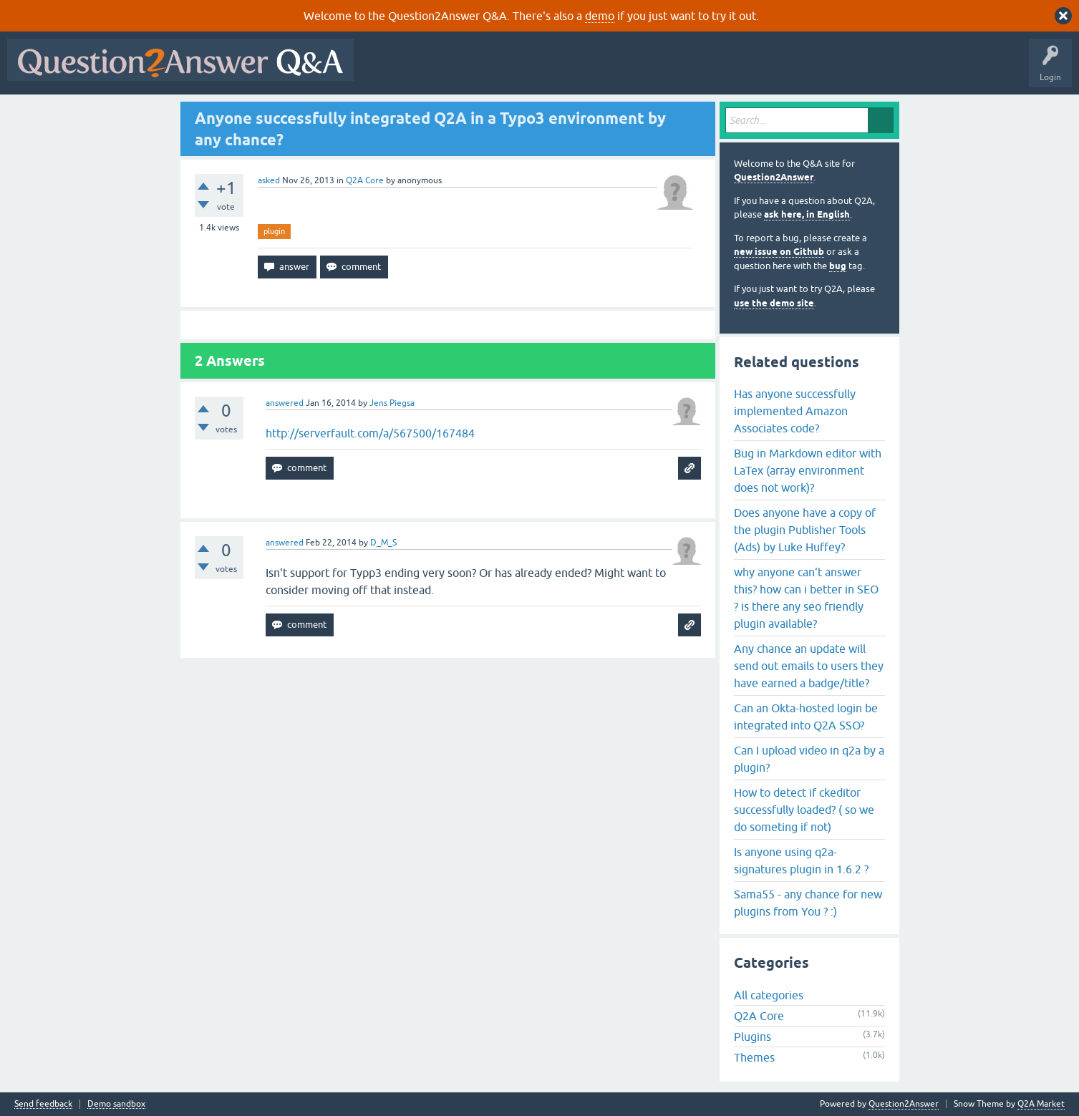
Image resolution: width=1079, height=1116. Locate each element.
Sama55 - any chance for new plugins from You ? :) (808, 903)
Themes (754, 1057)
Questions (443, 70)
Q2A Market (1041, 1104)
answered (285, 403)
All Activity (386, 70)
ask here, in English (807, 214)
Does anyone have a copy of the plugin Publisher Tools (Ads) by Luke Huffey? (805, 529)
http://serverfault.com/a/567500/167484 (370, 433)
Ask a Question (706, 70)
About (802, 70)
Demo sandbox (116, 1104)
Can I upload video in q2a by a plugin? (809, 759)
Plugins (752, 1036)
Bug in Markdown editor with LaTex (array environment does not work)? (807, 470)
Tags (602, 70)
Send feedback (43, 1104)
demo (599, 15)
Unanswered (547, 70)
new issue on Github (779, 251)
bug (837, 266)
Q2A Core (365, 180)
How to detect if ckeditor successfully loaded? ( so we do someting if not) (804, 809)
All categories (768, 995)
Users (646, 70)
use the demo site (774, 303)
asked (269, 180)
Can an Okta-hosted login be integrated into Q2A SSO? (806, 717)
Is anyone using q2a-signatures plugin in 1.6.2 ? (801, 860)
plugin (274, 231)
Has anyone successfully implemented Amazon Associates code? (795, 411)
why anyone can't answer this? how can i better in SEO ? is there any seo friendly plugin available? (806, 598)
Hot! (493, 70)
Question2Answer (773, 177)
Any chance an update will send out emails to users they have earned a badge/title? (809, 665)
